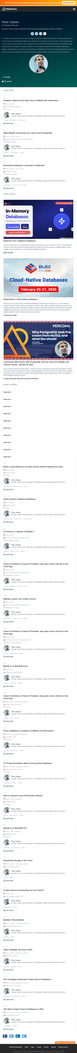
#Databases (13, 120)
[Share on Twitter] (11, 1036)
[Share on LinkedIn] (18, 1036)
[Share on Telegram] (24, 1036)
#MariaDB (13, 683)
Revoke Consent (63, 1047)
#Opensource (8, 486)
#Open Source (16, 185)
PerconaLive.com (69, 2)
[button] (74, 9)
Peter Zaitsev (16, 114)
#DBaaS (6, 750)
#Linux (6, 815)
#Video (22, 152)
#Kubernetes (22, 120)
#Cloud (6, 120)
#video (11, 718)
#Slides (22, 551)
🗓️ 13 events (7, 81)
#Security (13, 966)
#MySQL (6, 152)
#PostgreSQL (14, 152)
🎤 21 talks (6, 77)
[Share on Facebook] (5, 1036)
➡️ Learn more (8, 123)
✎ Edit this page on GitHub (65, 1042)
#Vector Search (8, 519)
